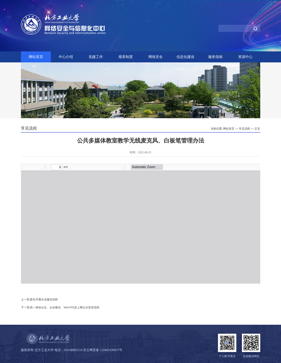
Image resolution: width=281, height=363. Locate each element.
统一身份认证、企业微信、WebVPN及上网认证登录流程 (64, 307)
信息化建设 (185, 57)
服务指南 (215, 57)
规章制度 (125, 57)
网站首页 (36, 57)
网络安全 (155, 57)
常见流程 (244, 128)
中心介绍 (66, 57)
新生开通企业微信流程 (44, 299)
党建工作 (96, 57)
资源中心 (245, 57)
